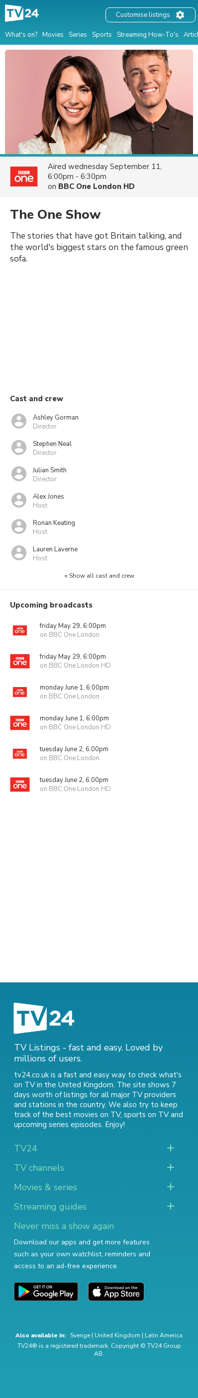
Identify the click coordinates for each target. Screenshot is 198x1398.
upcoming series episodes (57, 1125)
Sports (102, 34)
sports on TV (146, 1115)
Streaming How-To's (148, 34)
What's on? (21, 34)
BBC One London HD (96, 186)
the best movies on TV (81, 1115)
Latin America (164, 1335)
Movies (53, 34)
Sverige (80, 1335)
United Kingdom (117, 1335)
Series (78, 34)
